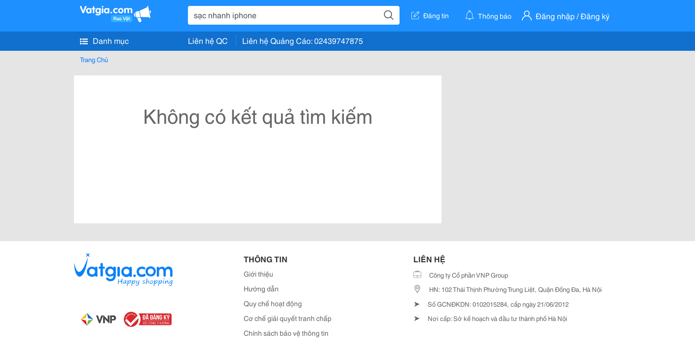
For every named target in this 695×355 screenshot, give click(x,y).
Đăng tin (430, 15)
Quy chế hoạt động (273, 303)
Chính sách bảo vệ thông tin (286, 333)
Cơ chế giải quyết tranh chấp (287, 318)
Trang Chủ (94, 59)
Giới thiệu (258, 274)
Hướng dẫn (261, 288)
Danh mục (104, 40)
